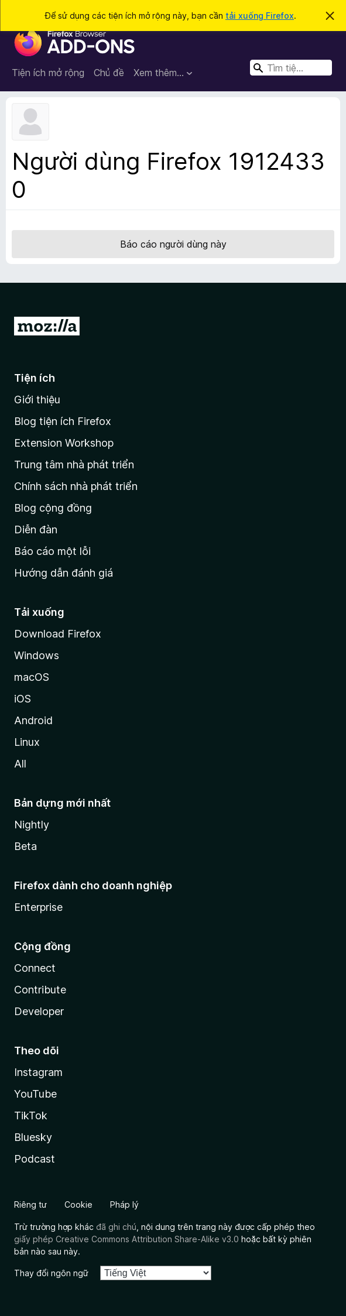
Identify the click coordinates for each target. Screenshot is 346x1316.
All (20, 764)
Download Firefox (57, 634)
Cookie (78, 1204)
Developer (39, 1011)
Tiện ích (34, 378)
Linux (27, 742)
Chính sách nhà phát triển (76, 486)
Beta (25, 846)
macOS (31, 677)
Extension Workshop (64, 443)
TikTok (30, 1115)
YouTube (35, 1094)
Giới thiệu (37, 399)
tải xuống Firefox (259, 15)
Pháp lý (124, 1204)
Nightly (31, 824)
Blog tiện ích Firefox (62, 421)
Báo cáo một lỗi (52, 551)
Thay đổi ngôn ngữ (51, 1273)
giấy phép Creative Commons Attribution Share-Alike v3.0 (126, 1239)
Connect (35, 968)
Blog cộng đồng (53, 508)
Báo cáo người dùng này (173, 244)
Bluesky (33, 1137)
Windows (36, 655)
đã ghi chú (116, 1227)
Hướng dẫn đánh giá (63, 573)
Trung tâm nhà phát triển (74, 464)
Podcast (34, 1159)
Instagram (38, 1072)
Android (33, 720)
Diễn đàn (35, 529)
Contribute (40, 989)
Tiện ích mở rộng (48, 72)
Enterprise (38, 907)
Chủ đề (109, 72)
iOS (22, 699)
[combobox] (291, 68)
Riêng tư (30, 1204)
